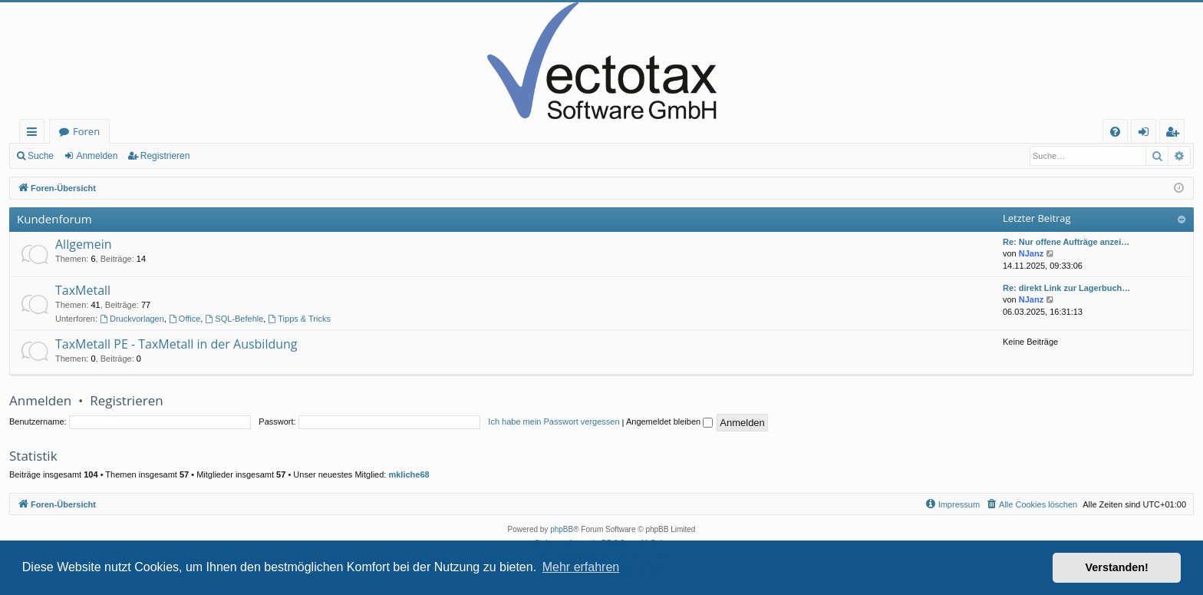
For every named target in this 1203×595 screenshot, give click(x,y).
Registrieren (165, 155)
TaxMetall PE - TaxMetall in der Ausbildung (176, 344)
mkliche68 (408, 474)
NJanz (1031, 253)
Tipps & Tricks (299, 318)
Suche (41, 155)
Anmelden (96, 155)
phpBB (561, 529)
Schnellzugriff (35, 134)
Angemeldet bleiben (669, 421)
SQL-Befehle (234, 318)
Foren (86, 131)
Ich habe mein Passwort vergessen (553, 421)
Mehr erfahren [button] (581, 567)
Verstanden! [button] (1117, 567)
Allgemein (83, 244)
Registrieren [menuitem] (1175, 134)
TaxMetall (82, 290)
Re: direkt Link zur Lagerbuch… (1066, 288)
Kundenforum (54, 218)
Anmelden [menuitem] (1147, 134)
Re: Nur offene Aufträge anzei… (1066, 241)
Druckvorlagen (132, 318)
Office (184, 318)
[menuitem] (1115, 132)
